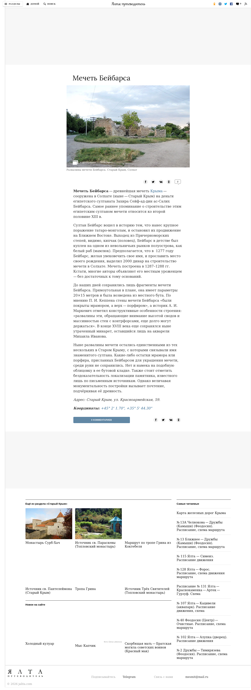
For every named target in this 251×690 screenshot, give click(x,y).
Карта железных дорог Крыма (201, 513)
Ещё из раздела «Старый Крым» (46, 503)
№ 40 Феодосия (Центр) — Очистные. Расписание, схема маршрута (201, 623)
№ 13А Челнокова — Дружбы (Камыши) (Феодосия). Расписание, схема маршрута (201, 526)
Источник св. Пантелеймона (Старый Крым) (48, 591)
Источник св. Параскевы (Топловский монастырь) (95, 544)
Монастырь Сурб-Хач (42, 542)
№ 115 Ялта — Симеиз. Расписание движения (195, 558)
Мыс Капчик (85, 646)
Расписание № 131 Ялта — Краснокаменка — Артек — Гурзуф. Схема (199, 590)
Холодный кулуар (39, 644)
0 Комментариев (101, 420)
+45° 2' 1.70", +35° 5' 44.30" (126, 408)
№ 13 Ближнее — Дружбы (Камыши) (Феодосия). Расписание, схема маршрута (201, 543)
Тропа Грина (85, 589)
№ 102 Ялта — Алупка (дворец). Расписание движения (202, 639)
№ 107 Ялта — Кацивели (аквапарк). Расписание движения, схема (196, 607)
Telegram (129, 677)
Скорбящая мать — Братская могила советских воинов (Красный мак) (148, 647)
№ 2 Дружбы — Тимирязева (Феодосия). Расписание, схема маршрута (202, 654)
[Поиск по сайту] (49, 3)
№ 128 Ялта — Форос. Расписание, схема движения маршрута (201, 573)
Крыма (156, 191)
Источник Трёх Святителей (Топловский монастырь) (147, 590)
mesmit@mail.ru (196, 677)
